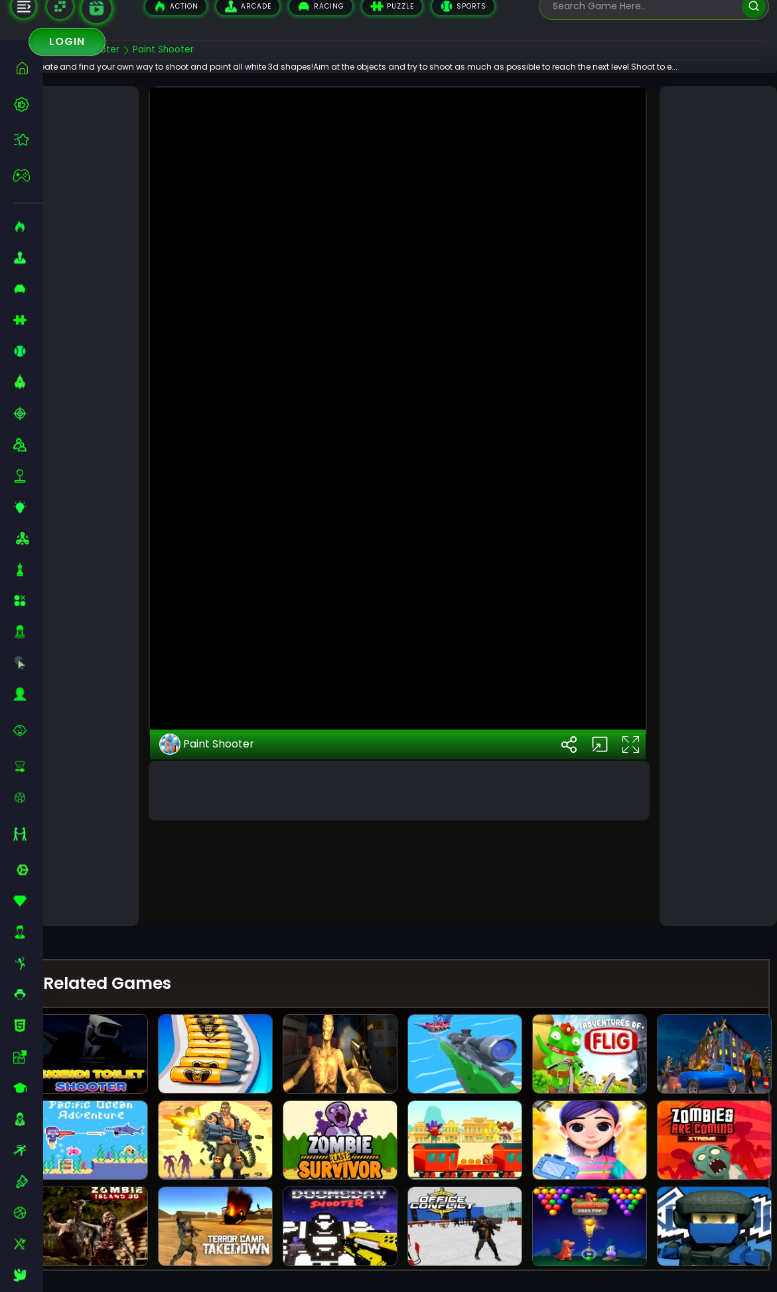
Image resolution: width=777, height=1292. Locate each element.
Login (67, 41)
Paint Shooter (227, 855)
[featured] (28, 140)
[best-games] (28, 104)
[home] (28, 68)
